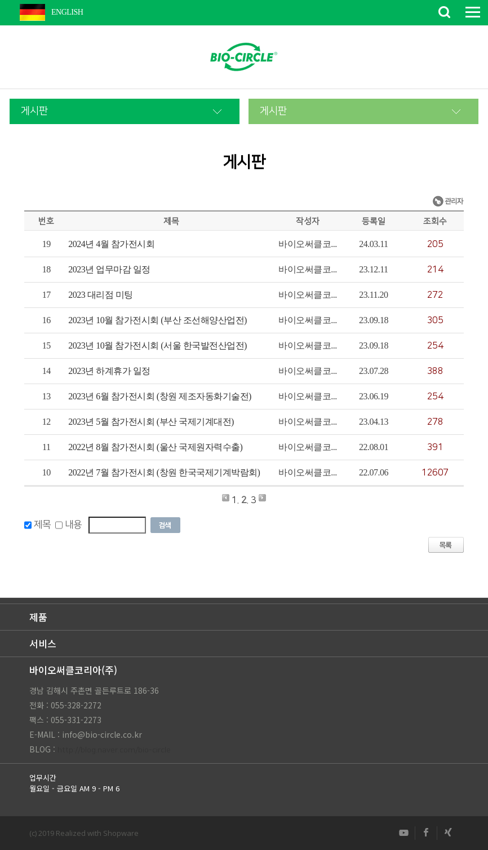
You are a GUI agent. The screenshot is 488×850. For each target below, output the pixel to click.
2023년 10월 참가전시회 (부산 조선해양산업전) (157, 320)
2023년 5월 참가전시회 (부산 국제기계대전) (151, 421)
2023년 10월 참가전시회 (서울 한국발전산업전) (157, 345)
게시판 (34, 111)
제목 (42, 525)
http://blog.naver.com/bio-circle (114, 750)
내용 (73, 525)
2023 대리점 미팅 (100, 295)
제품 (38, 617)
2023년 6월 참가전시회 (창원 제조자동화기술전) (159, 396)
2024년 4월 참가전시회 (111, 244)
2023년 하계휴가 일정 (109, 371)
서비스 (42, 643)
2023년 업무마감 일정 (109, 269)
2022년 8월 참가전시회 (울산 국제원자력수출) (155, 447)
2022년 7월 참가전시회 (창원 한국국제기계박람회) (164, 472)
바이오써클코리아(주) (73, 670)
